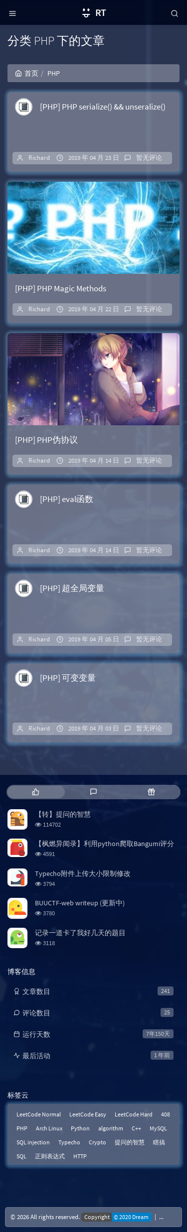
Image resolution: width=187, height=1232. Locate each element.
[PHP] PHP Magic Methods (60, 288)
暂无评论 (149, 157)
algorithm (110, 1128)
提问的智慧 (130, 1142)
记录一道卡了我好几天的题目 (80, 932)
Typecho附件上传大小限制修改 (83, 873)
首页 (26, 73)
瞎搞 (159, 1142)
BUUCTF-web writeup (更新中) (80, 902)
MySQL (158, 1128)
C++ (136, 1128)
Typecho (69, 1142)
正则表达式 (50, 1156)
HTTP (80, 1156)
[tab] (35, 792)
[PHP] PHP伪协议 (46, 439)
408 (165, 1114)
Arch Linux (49, 1128)
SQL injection (33, 1142)
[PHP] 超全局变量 (72, 588)
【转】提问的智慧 (63, 814)
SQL (21, 1156)
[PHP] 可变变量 (68, 677)
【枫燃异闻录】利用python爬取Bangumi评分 (104, 843)
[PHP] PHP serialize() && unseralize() (103, 106)
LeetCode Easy (87, 1114)
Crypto (97, 1142)
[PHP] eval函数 (66, 498)
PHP (21, 1128)
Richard (39, 157)
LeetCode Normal (38, 1114)
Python (80, 1128)
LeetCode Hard (134, 1114)
